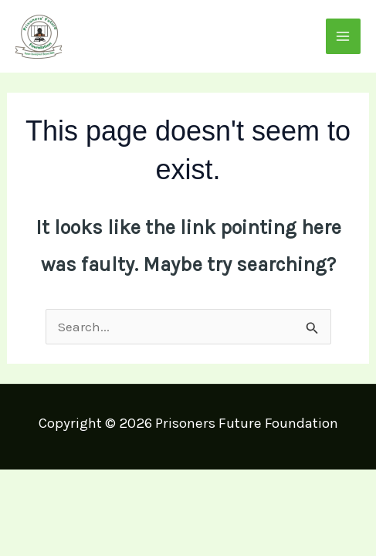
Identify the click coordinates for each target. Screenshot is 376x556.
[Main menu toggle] (343, 36)
